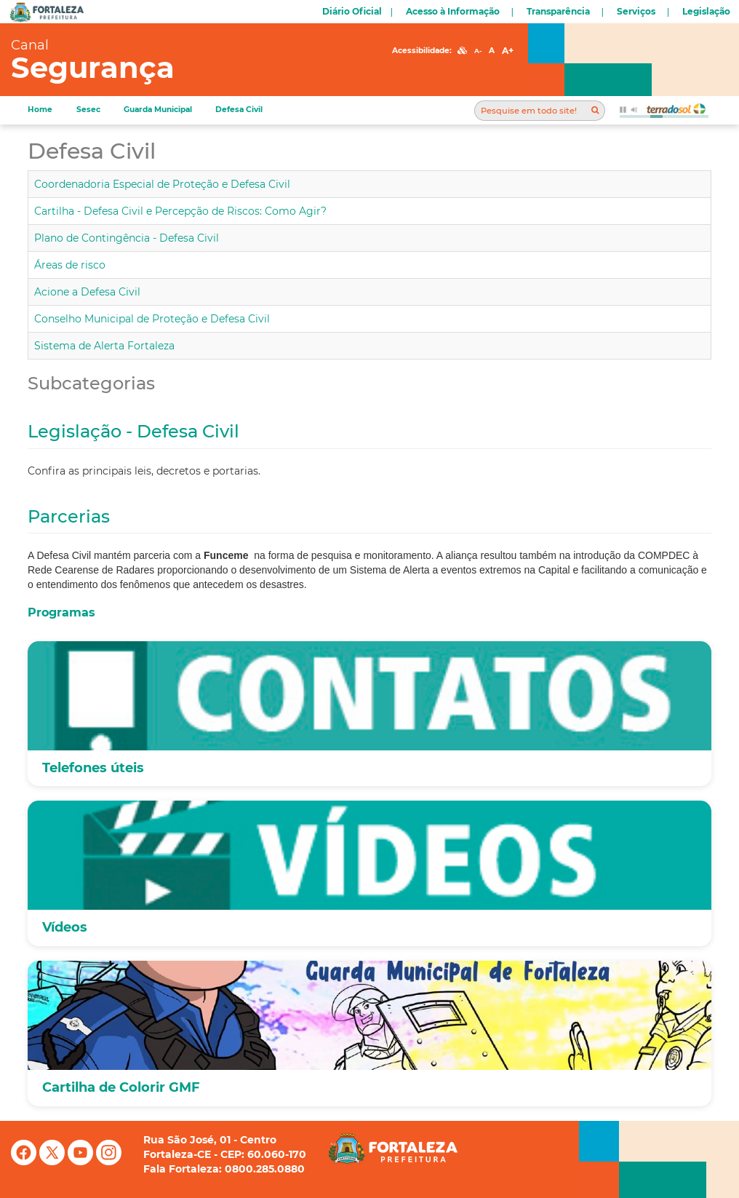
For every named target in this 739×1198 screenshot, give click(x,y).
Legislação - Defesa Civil (133, 431)
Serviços (636, 11)
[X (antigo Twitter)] (53, 1161)
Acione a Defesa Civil (87, 291)
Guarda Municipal (158, 109)
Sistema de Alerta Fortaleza (104, 345)
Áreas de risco (69, 264)
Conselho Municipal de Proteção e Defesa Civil (152, 318)
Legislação (706, 11)
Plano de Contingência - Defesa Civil (126, 238)
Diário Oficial (352, 11)
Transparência (558, 11)
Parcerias (69, 516)
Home (40, 109)
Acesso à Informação (453, 11)
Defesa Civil (239, 109)
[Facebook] (25, 1161)
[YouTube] (82, 1161)
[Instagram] (108, 1161)
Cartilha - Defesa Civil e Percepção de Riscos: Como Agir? (180, 211)
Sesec (88, 109)
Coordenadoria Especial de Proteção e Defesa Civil (162, 184)
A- (478, 51)
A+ (508, 50)
